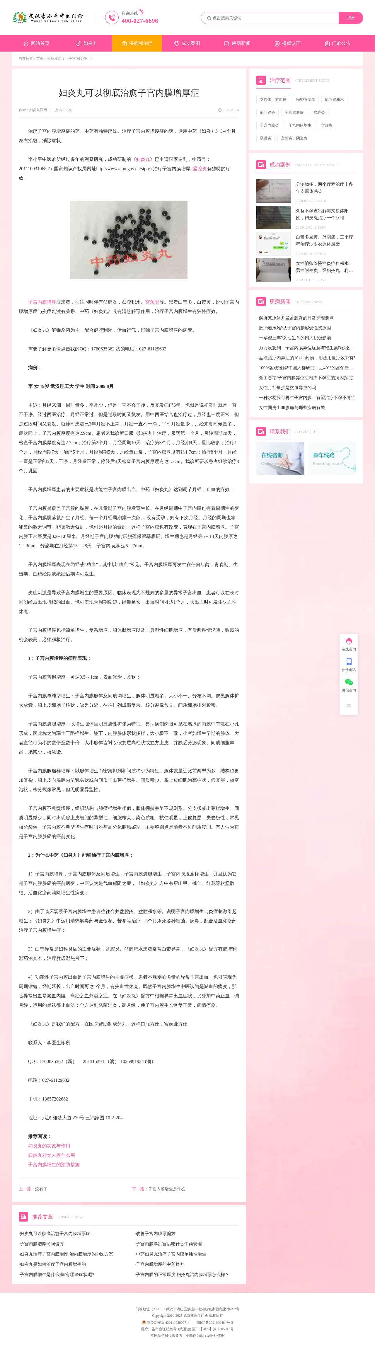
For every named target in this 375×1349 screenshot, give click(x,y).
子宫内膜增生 (79, 59)
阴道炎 (265, 138)
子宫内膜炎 (269, 125)
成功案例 (187, 43)
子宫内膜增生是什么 (158, 1189)
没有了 (33, 1189)
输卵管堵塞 (305, 99)
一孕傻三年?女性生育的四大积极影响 (293, 338)
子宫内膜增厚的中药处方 (159, 1264)
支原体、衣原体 (273, 99)
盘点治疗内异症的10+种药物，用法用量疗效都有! (305, 358)
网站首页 (37, 43)
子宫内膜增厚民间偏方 (41, 1244)
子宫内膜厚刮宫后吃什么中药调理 (168, 1244)
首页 (39, 59)
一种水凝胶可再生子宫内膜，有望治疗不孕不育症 (306, 398)
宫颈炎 (152, 301)
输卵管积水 (334, 99)
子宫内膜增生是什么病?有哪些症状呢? (56, 1275)
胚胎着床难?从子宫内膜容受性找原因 (293, 328)
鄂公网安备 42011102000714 (166, 1323)
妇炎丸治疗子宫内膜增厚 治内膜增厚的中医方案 (66, 1254)
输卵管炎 (267, 112)
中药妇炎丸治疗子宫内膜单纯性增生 (170, 1254)
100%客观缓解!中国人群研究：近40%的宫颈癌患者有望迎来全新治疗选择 (306, 368)
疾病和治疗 (137, 43)
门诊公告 (338, 43)
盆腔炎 (200, 168)
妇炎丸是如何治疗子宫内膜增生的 (52, 1264)
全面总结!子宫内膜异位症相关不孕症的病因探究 (304, 378)
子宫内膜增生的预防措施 (54, 1164)
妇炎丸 (87, 43)
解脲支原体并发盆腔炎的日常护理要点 (295, 318)
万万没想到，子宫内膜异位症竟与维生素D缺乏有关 (306, 348)
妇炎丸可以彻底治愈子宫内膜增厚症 (54, 1234)
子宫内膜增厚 (42, 301)
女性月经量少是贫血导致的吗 (286, 388)
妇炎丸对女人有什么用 (51, 1155)
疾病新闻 (237, 43)
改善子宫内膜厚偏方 (155, 1234)
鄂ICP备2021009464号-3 (214, 1323)
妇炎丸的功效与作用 (51, 1145)
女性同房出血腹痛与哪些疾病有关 (290, 408)
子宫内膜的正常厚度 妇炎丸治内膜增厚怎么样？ (182, 1275)
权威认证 (288, 44)
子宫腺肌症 (294, 112)
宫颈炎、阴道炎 (294, 138)
